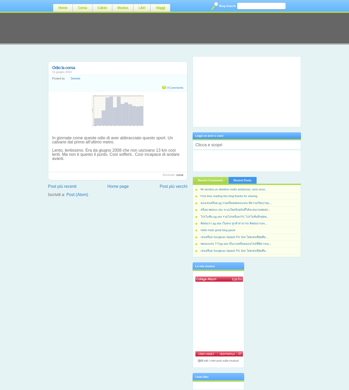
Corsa (82, 8)
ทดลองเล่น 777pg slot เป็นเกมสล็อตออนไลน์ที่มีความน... (236, 243)
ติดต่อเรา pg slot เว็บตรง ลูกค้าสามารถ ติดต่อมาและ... (234, 223)
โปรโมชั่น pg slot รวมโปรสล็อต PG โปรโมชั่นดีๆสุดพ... (235, 216)
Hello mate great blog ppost (218, 230)
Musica (122, 8)
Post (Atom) (77, 194)
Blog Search (227, 5)
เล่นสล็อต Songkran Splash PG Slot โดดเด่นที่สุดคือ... (234, 237)
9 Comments (175, 87)
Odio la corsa (63, 68)
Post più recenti (62, 186)
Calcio (102, 8)
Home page (118, 186)
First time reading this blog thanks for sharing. (229, 196)
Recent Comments (210, 180)
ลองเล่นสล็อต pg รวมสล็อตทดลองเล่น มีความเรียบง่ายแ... (236, 203)
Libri (142, 8)
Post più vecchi (173, 186)
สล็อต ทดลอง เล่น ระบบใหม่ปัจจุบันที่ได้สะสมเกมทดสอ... (235, 209)
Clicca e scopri (208, 145)
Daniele (75, 78)
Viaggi (160, 8)
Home (62, 8)
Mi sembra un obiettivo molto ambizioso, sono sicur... (234, 189)
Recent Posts (243, 180)
